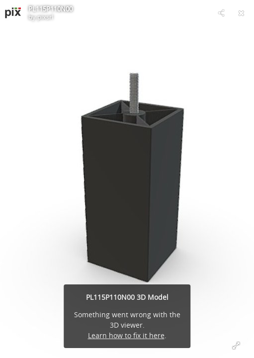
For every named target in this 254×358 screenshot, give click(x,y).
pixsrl (45, 16)
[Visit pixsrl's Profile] (13, 13)
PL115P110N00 (50, 8)
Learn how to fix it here (126, 335)
